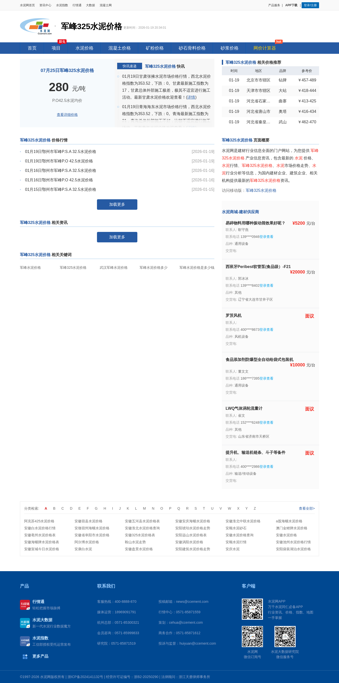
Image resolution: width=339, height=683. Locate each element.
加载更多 (117, 204)
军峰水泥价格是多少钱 (196, 268)
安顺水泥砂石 (236, 528)
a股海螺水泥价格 (289, 521)
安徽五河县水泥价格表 (142, 521)
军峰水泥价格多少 (154, 268)
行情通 (77, 5)
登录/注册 (310, 5)
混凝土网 (106, 5)
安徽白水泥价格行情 (40, 528)
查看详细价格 (67, 115)
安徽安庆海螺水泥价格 (192, 521)
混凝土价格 (119, 48)
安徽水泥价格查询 (240, 535)
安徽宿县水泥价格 (88, 521)
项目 (56, 48)
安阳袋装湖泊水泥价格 (293, 549)
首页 (32, 48)
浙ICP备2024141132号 (85, 677)
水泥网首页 (27, 5)
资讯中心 (45, 5)
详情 (191, 97)
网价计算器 (265, 48)
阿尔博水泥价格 (87, 542)
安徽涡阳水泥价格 (189, 542)
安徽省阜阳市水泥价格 (92, 535)
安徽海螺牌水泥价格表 (41, 542)
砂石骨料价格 (192, 48)
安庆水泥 (233, 549)
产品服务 (274, 5)
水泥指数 (62, 5)
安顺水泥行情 (236, 542)
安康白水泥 (83, 549)
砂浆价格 (230, 48)
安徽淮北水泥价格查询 (142, 528)
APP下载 (291, 5)
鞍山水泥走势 (135, 542)
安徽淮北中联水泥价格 (243, 521)
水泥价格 (84, 48)
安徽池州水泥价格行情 (293, 542)
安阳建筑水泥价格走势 (192, 549)
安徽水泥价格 (286, 535)
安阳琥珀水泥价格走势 (192, 528)
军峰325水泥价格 (73, 268)
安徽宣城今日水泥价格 (41, 549)
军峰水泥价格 (30, 268)
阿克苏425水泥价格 (39, 521)
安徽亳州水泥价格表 (40, 535)
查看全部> (307, 508)
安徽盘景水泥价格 (139, 549)
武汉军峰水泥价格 (114, 268)
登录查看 (266, 237)
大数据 (90, 5)
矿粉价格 (155, 48)
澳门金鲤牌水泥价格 (291, 528)
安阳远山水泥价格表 (191, 535)
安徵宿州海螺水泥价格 (92, 528)
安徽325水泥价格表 (140, 535)
